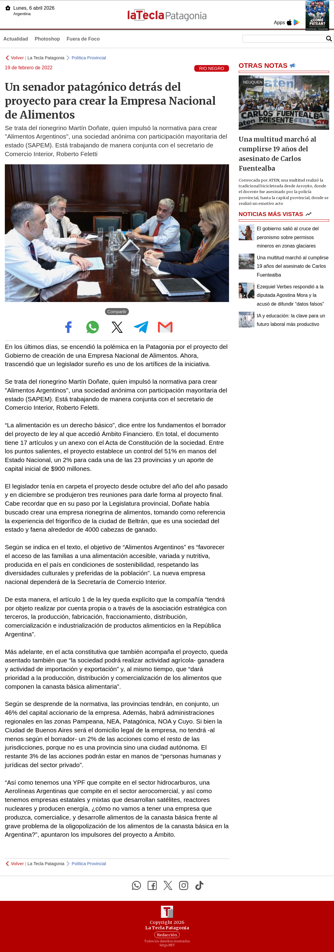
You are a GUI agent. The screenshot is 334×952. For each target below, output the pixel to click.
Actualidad (15, 38)
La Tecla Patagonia (46, 57)
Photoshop (47, 38)
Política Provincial (89, 57)
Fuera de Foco (83, 38)
